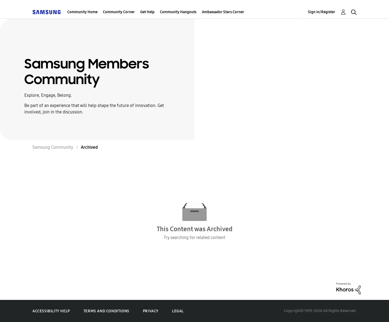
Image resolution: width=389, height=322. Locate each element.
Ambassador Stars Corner (223, 12)
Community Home (82, 12)
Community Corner (119, 12)
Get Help (147, 12)
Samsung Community (52, 147)
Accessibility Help (51, 311)
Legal (178, 311)
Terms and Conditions (106, 311)
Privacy (151, 311)
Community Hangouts (178, 12)
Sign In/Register (321, 12)
